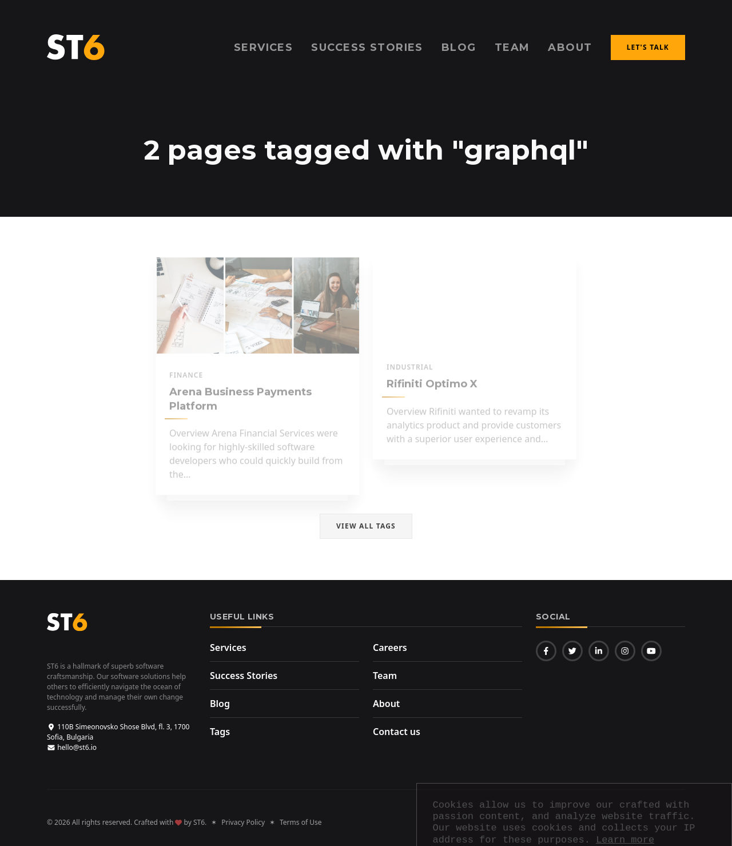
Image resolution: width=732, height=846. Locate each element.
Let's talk (648, 47)
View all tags (366, 526)
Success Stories (243, 675)
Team (512, 47)
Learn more (625, 655)
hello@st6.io (72, 747)
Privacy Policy (243, 822)
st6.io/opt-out (484, 744)
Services (228, 647)
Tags (220, 731)
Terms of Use (300, 822)
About (570, 47)
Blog (220, 703)
